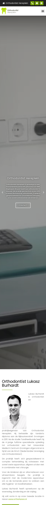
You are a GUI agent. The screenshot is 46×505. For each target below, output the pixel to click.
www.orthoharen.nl (17, 499)
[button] (43, 11)
